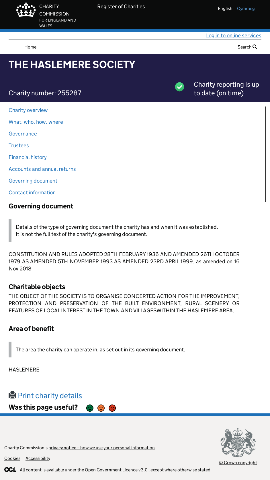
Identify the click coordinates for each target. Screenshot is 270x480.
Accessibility (38, 458)
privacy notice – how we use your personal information (101, 447)
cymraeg (246, 8)
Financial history (28, 157)
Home (30, 47)
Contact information (32, 192)
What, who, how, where (36, 122)
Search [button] (247, 47)
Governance (23, 133)
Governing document (33, 180)
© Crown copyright (238, 462)
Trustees (19, 145)
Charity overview (28, 110)
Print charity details (45, 395)
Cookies (12, 458)
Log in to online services (233, 35)
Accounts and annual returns (42, 169)
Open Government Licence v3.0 (116, 470)
